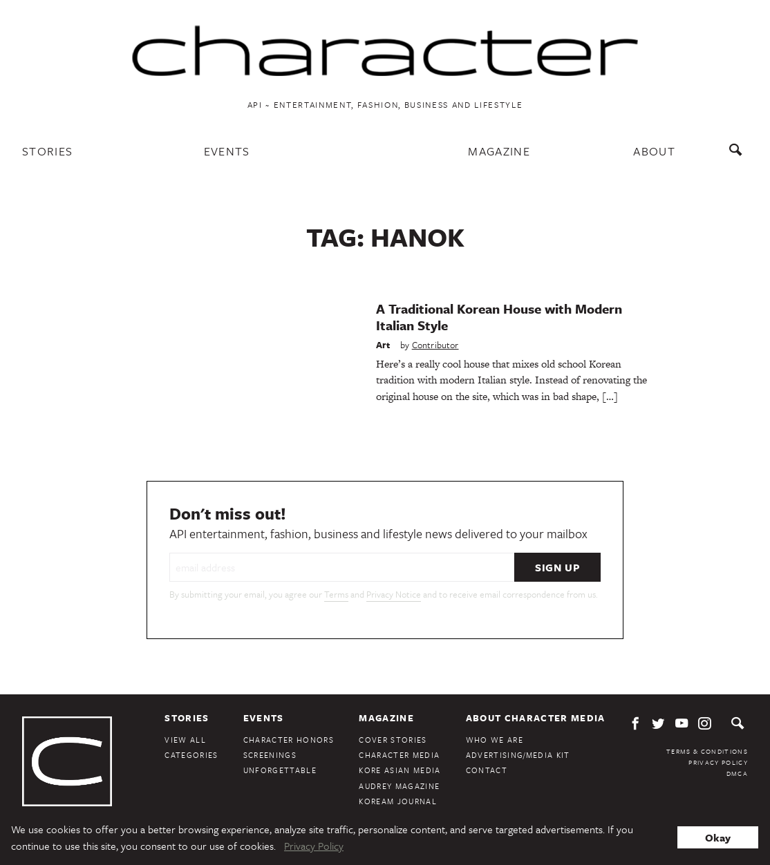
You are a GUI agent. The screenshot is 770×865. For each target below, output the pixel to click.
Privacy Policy (718, 762)
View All (185, 739)
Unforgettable (280, 770)
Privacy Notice (393, 594)
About (654, 151)
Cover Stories (392, 739)
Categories (191, 755)
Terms (336, 594)
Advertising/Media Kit (518, 755)
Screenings (270, 755)
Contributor (435, 345)
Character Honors (288, 739)
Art (383, 345)
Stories (47, 151)
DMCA (737, 773)
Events (227, 151)
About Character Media (535, 718)
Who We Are (494, 739)
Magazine (499, 151)
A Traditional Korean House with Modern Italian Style (499, 316)
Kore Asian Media (399, 770)
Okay (718, 837)
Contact (486, 770)
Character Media (399, 755)
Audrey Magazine (399, 786)
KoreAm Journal (398, 801)
